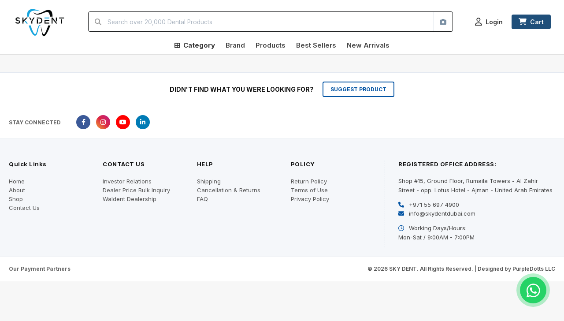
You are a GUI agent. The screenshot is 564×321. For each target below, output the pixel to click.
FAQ (202, 198)
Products (271, 45)
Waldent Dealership (129, 198)
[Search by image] (443, 21)
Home (17, 181)
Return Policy (309, 181)
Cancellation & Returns (228, 190)
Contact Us (24, 207)
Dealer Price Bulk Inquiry (136, 190)
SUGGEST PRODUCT (358, 89)
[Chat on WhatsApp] (533, 290)
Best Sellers (316, 45)
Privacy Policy (310, 198)
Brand (235, 45)
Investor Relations (127, 181)
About (17, 190)
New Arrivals (368, 45)
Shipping (209, 181)
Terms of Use (309, 190)
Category (194, 45)
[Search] (98, 21)
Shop (16, 198)
